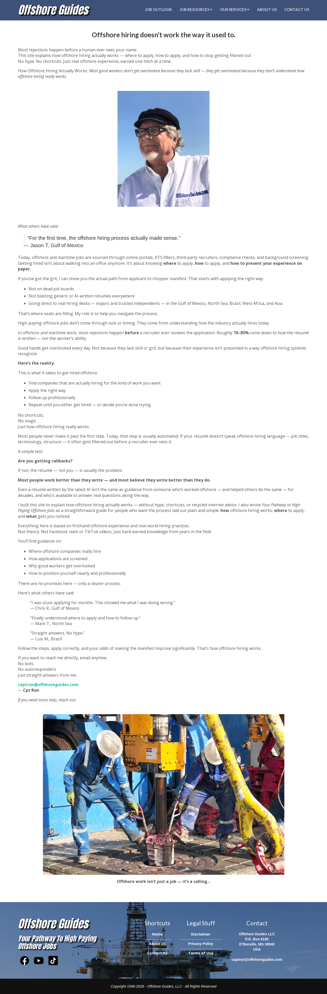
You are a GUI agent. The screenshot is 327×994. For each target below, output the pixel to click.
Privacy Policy (200, 943)
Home (157, 934)
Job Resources (196, 9)
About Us (267, 9)
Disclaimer (201, 934)
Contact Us (296, 9)
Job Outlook (158, 9)
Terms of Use (200, 953)
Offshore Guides (53, 9)
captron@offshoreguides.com (256, 959)
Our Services (234, 9)
